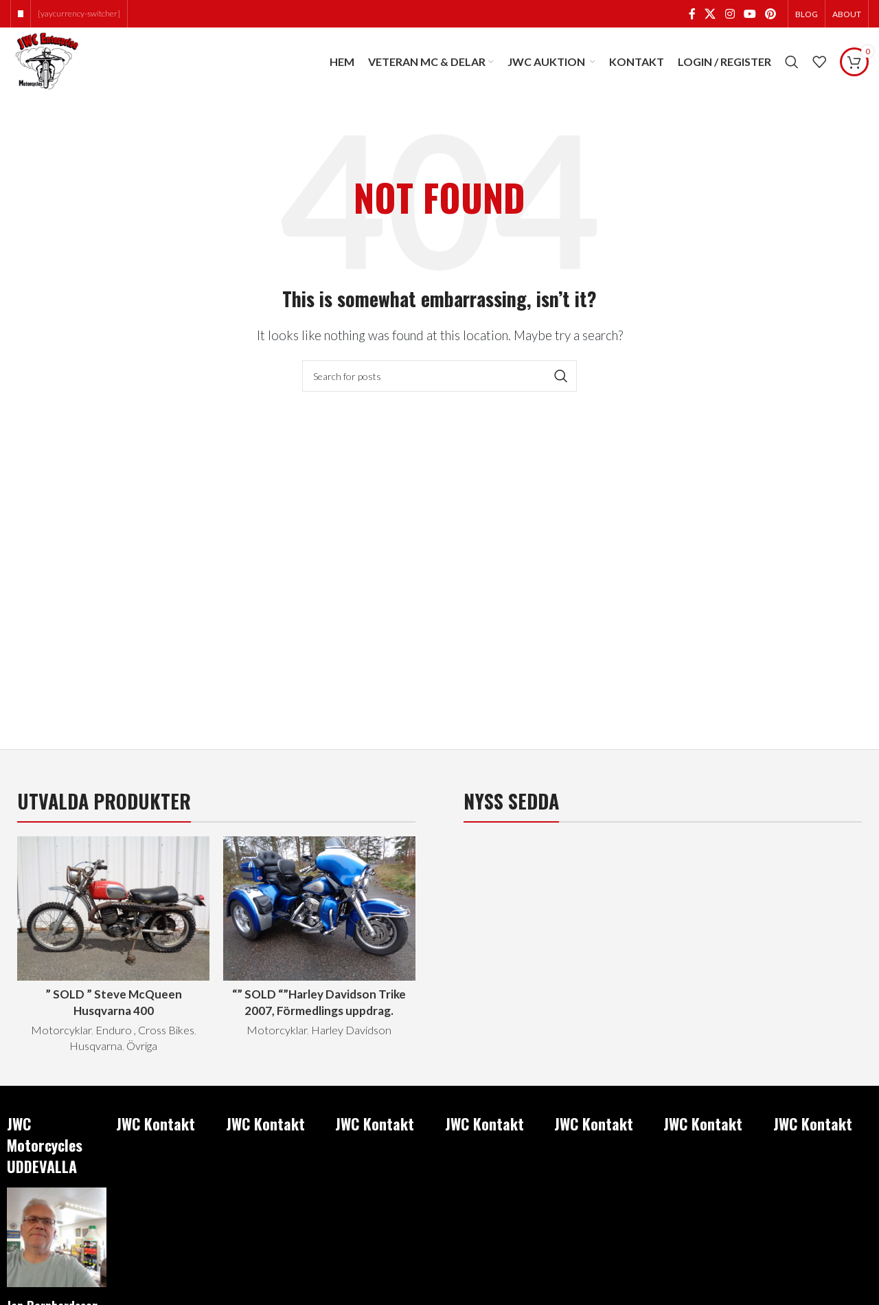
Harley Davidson (351, 1029)
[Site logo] (46, 60)
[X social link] (710, 13)
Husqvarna (95, 1045)
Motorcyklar (61, 1029)
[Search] (792, 62)
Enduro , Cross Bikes (144, 1029)
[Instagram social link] (729, 13)
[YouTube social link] (749, 13)
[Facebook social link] (692, 13)
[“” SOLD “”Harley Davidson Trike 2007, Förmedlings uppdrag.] (319, 908)
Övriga (141, 1045)
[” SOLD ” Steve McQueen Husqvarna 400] (113, 908)
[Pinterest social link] (771, 13)
